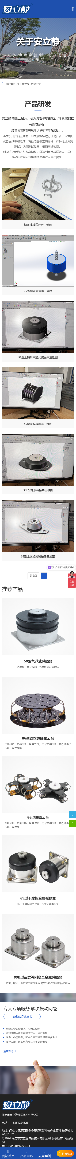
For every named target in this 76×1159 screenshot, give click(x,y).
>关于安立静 (22, 84)
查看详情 (9, 1051)
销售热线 (67, 1153)
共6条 (33, 575)
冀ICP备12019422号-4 (16, 1146)
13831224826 (19, 1122)
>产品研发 (35, 84)
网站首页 (10, 84)
